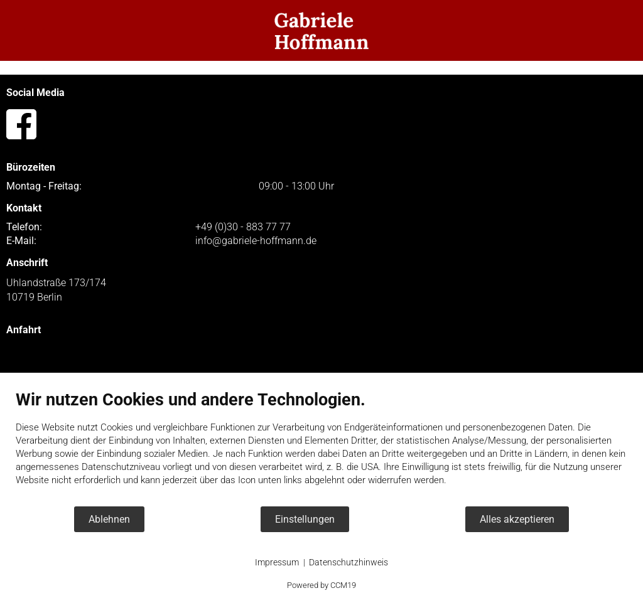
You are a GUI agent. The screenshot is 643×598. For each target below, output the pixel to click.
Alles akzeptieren (517, 519)
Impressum (277, 562)
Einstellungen (305, 519)
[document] (321, 447)
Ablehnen (109, 519)
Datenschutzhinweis (348, 562)
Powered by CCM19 (321, 585)
